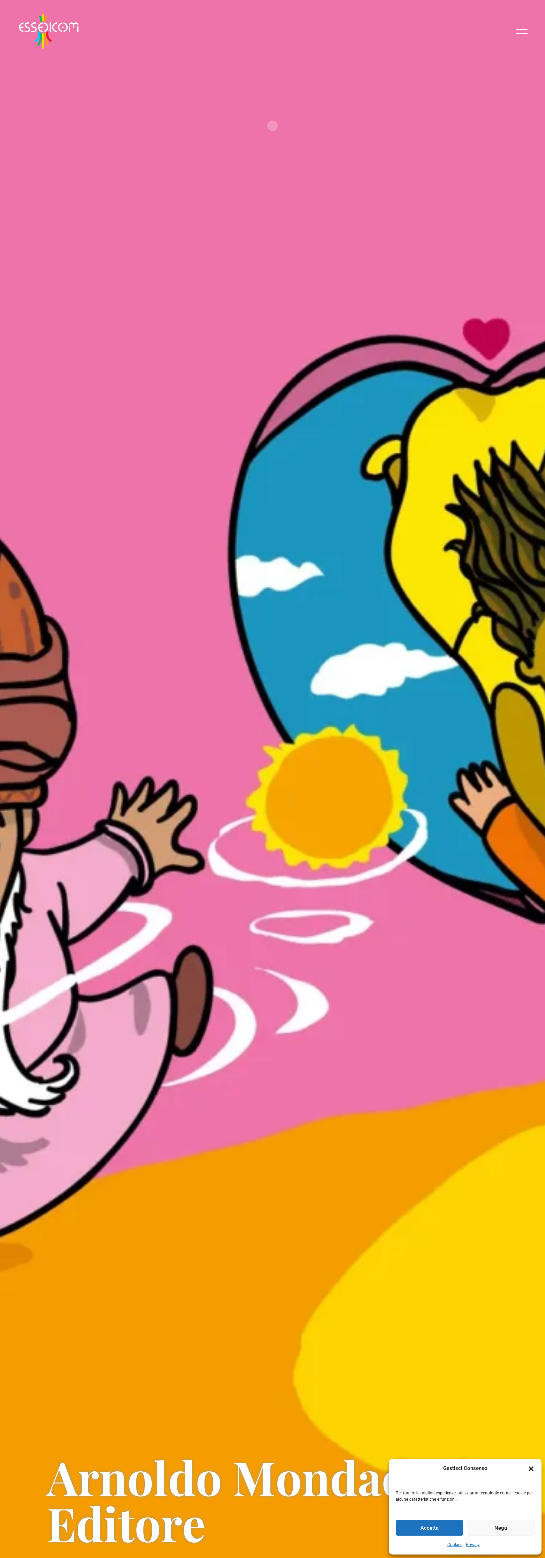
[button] (531, 1468)
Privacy (473, 1544)
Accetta (429, 1528)
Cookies (454, 1544)
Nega (500, 1528)
